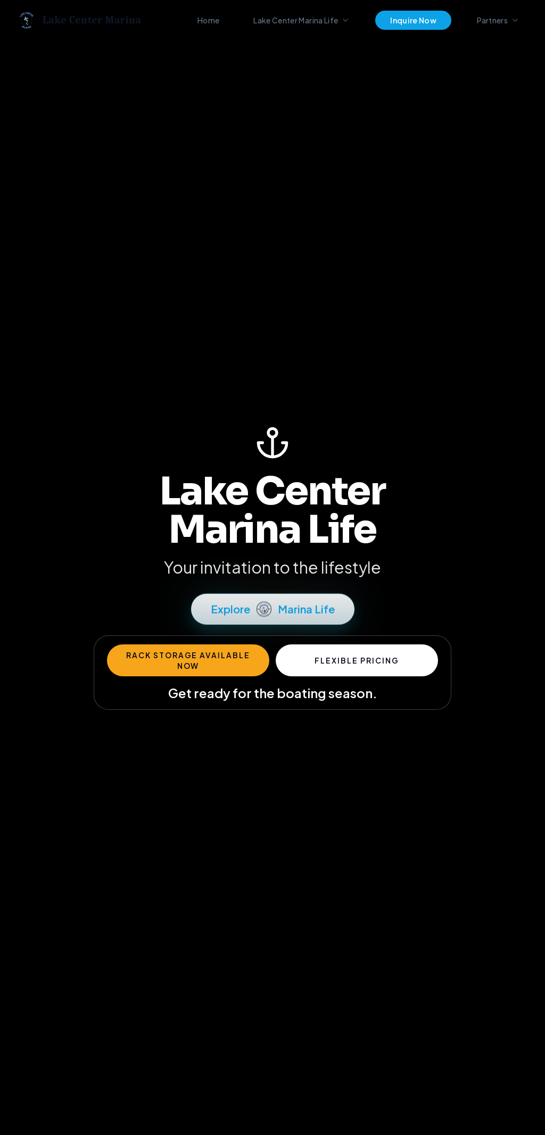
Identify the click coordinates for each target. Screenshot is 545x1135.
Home (208, 20)
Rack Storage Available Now (188, 660)
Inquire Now (413, 20)
